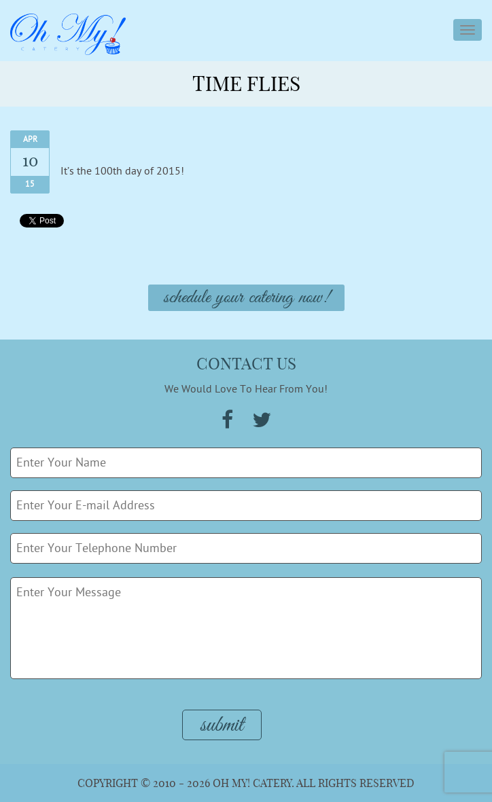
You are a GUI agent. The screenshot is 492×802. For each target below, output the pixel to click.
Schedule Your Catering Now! (246, 298)
